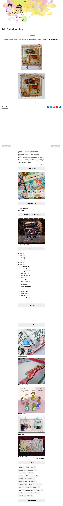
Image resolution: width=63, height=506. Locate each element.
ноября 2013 (24, 268)
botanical (21, 495)
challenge (21, 470)
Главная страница (23, 208)
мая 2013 (23, 289)
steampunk (21, 484)
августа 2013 (25, 275)
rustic (28, 495)
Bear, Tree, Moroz (23, 384)
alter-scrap (21, 481)
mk (19, 492)
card (32, 467)
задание (21, 473)
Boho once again (23, 456)
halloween (21, 478)
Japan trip (21, 434)
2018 (21, 253)
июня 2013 (24, 279)
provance (35, 487)
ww (16, 31)
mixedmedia (32, 475)
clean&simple (22, 475)
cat (5, 31)
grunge (38, 490)
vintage (30, 484)
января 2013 (24, 298)
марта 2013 (24, 293)
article (28, 473)
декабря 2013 (25, 266)
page (20, 487)
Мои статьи (21, 210)
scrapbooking (10, 31)
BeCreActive (42, 458)
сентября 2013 (25, 273)
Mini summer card (26, 281)
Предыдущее (55, 146)
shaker (35, 492)
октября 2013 (25, 271)
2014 (21, 262)
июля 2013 (24, 277)
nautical (27, 487)
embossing (31, 481)
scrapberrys (30, 470)
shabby (30, 478)
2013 (21, 264)
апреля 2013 (24, 291)
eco (37, 484)
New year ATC (22, 413)
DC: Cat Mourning (26, 286)
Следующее (6, 146)
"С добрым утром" (54, 39)
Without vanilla (22, 356)
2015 (21, 260)
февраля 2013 (25, 295)
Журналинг (24, 284)
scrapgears (27, 492)
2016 (21, 258)
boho (20, 490)
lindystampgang (29, 490)
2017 (21, 255)
